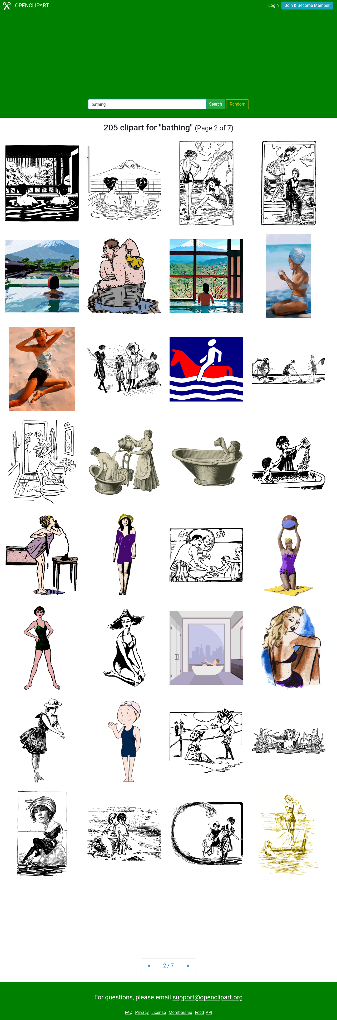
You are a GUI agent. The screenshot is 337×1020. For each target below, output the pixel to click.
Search (215, 104)
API (209, 1012)
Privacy (142, 1012)
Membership (180, 1012)
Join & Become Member (307, 5)
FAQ (128, 1012)
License (158, 1012)
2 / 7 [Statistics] (168, 965)
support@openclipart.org (207, 997)
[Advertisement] (168, 55)
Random (237, 104)
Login (273, 5)
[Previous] (149, 965)
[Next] (188, 965)
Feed (199, 1012)
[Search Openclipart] (147, 104)
